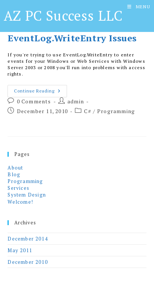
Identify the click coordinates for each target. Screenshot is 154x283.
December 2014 (28, 238)
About (15, 167)
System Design (27, 194)
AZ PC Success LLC (63, 15)
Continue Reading (40, 92)
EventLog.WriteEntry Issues (72, 38)
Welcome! (20, 201)
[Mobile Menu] (138, 6)
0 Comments (34, 101)
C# (87, 111)
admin (75, 101)
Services (18, 188)
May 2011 (20, 250)
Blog (14, 174)
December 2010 (28, 262)
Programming (116, 111)
